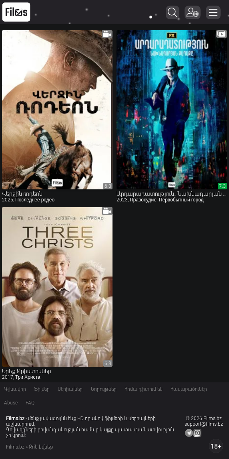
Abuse (11, 403)
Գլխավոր (15, 389)
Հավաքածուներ (189, 389)
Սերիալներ (70, 389)
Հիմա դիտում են (144, 389)
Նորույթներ (103, 389)
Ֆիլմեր (42, 389)
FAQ (30, 403)
